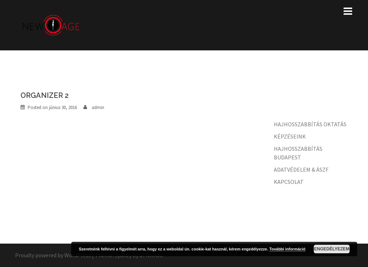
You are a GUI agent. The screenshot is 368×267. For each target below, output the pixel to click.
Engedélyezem (331, 249)
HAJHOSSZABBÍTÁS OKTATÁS (310, 124)
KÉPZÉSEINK (290, 136)
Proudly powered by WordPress (53, 255)
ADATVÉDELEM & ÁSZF (301, 169)
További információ (287, 249)
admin (98, 107)
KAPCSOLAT (289, 181)
